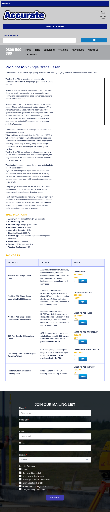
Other (25, 470)
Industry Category (27, 466)
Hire (37, 50)
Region (23, 455)
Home (28, 50)
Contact (32, 54)
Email (22, 431)
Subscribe (55, 497)
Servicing (49, 50)
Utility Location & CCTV (32, 483)
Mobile (22, 443)
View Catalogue (55, 26)
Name (22, 408)
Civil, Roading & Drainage (33, 490)
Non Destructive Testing (33, 476)
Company (24, 420)
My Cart (103, 15)
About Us (93, 50)
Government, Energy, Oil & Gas (36, 486)
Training (63, 50)
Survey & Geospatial (31, 473)
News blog (78, 50)
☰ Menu (6, 3)
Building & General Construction (36, 479)
